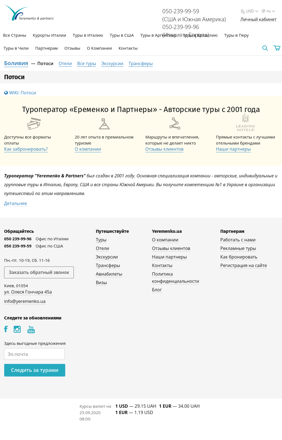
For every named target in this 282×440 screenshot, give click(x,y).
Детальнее (15, 203)
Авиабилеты (109, 274)
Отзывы (72, 48)
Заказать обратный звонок (39, 272)
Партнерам (46, 48)
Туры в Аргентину (158, 35)
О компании (88, 149)
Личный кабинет (258, 19)
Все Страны (14, 35)
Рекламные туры (238, 248)
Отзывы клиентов (164, 149)
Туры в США (122, 35)
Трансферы (141, 63)
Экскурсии (112, 63)
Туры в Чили (16, 48)
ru (270, 11)
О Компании (99, 48)
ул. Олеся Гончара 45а (28, 292)
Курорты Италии (49, 35)
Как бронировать (238, 257)
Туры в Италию (88, 35)
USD (251, 11)
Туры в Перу (236, 35)
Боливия (16, 63)
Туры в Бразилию (200, 35)
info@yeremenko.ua (24, 301)
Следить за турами (34, 370)
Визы (101, 282)
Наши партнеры (233, 149)
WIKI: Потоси (20, 93)
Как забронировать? (26, 149)
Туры (101, 240)
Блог (157, 290)
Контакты (127, 48)
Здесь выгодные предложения (35, 343)
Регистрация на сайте (243, 265)
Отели (65, 63)
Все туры (86, 63)
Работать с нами (238, 240)
